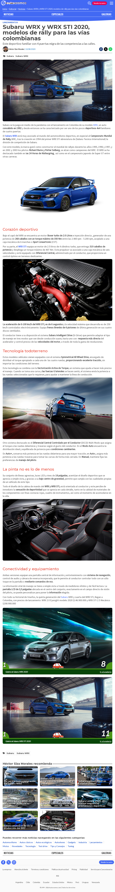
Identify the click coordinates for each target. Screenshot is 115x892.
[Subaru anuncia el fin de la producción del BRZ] (20, 821)
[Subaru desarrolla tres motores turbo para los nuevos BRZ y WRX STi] (57, 821)
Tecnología (30, 846)
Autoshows (60, 842)
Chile (28, 882)
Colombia (36, 882)
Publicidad (84, 869)
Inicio (4, 9)
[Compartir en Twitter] (106, 49)
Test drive (42, 846)
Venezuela (96, 882)
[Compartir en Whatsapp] (110, 49)
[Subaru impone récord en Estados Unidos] (94, 776)
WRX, (95, 125)
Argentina (19, 882)
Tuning (71, 846)
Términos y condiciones (40, 869)
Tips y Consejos (57, 846)
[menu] (111, 3)
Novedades (17, 846)
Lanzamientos (10, 22)
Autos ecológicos (44, 842)
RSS (57, 876)
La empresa (7, 869)
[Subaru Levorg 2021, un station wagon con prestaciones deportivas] (94, 798)
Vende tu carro (99, 3)
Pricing (74, 869)
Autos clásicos (26, 842)
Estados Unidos (58, 882)
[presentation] (57, 639)
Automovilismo (10, 842)
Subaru (10, 56)
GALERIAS (106, 14)
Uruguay (85, 882)
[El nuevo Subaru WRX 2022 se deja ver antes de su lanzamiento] (20, 798)
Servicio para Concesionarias (101, 869)
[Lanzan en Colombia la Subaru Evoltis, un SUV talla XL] (57, 798)
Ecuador (46, 882)
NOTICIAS (8, 14)
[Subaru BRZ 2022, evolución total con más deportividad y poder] (57, 776)
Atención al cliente (21, 869)
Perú (77, 882)
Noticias (21, 9)
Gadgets (72, 842)
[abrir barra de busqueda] (89, 3)
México (69, 882)
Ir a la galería (105, 672)
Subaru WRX (21, 56)
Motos (6, 846)
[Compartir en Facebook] (101, 49)
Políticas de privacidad (60, 869)
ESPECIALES (57, 14)
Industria (83, 842)
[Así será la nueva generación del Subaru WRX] (20, 776)
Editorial (12, 9)
